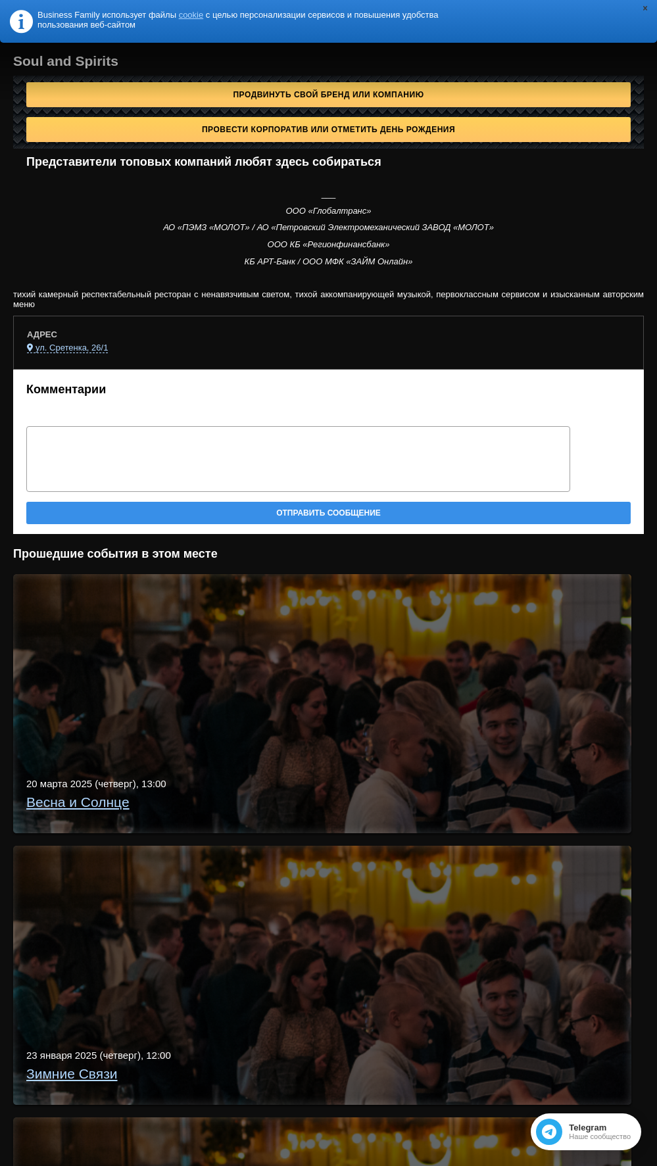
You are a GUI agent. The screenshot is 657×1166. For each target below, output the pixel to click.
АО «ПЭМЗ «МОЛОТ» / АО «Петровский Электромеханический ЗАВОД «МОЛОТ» (328, 227)
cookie (191, 15)
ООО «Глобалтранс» (329, 211)
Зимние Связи (72, 1073)
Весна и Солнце (78, 802)
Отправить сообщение (328, 513)
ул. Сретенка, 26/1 (72, 347)
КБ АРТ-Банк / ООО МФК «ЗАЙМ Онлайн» (329, 261)
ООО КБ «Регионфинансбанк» (329, 244)
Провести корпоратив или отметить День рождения (328, 129)
